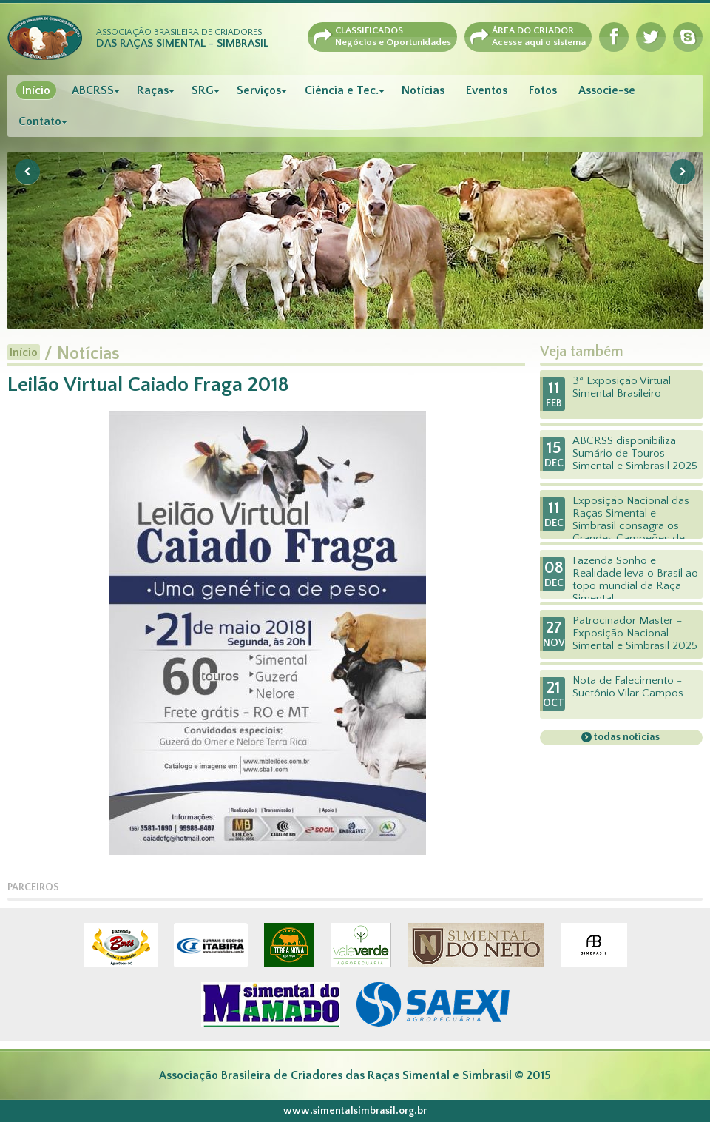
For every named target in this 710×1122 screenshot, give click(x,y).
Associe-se (606, 90)
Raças (153, 90)
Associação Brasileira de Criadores (182, 38)
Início (36, 90)
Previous (27, 171)
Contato (39, 121)
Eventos (486, 90)
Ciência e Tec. (342, 90)
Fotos (543, 90)
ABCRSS (93, 90)
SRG (203, 90)
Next (682, 171)
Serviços (259, 90)
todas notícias (626, 737)
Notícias (423, 90)
